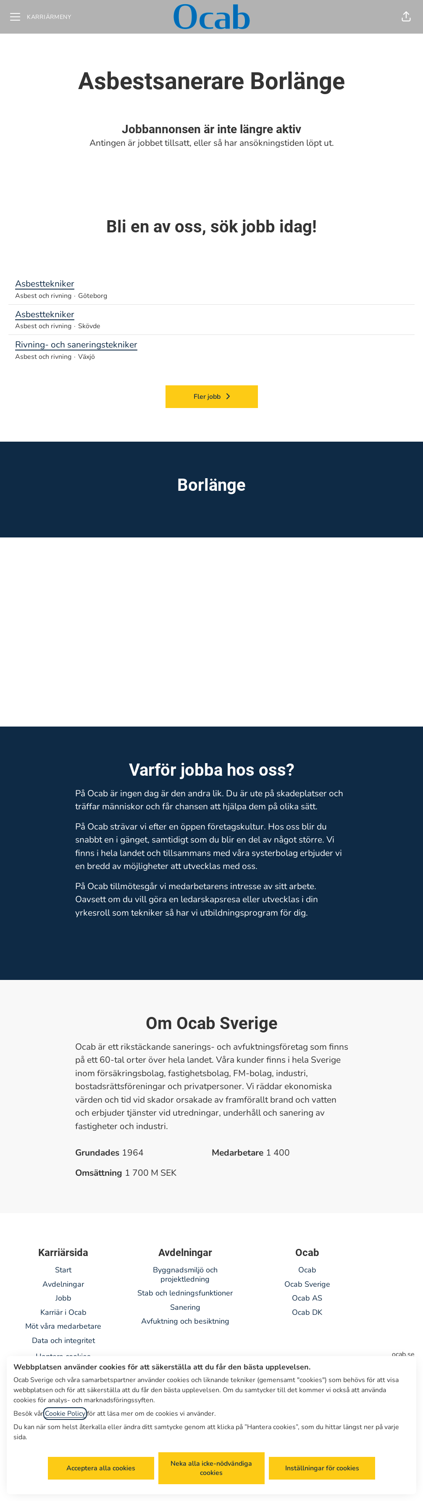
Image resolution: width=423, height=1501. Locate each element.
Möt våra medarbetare (63, 1326)
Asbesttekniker (211, 284)
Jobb (63, 1298)
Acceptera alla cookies (100, 1468)
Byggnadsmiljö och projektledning (185, 1274)
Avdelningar (63, 1284)
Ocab (307, 1270)
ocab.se (403, 1354)
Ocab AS (307, 1298)
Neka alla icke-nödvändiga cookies (211, 1468)
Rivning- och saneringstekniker (211, 345)
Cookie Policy (65, 1413)
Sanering (185, 1307)
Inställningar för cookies (322, 1468)
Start (63, 1270)
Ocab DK (307, 1312)
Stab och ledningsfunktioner (185, 1293)
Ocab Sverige (307, 1284)
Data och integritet (63, 1340)
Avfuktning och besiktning (185, 1321)
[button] (406, 17)
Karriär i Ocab (63, 1312)
